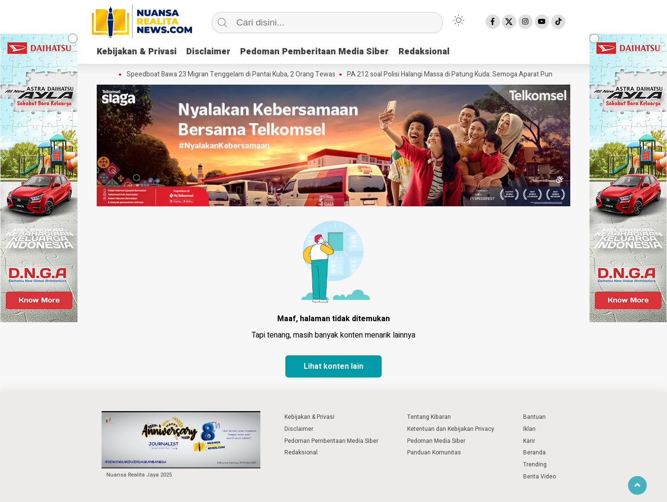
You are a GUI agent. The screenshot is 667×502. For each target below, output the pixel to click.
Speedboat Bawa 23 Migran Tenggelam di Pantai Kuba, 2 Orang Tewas (231, 74)
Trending (535, 464)
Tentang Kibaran (429, 417)
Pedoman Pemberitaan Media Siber (314, 51)
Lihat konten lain (333, 366)
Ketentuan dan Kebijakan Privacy (450, 429)
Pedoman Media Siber (436, 441)
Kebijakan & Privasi (137, 51)
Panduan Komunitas (434, 452)
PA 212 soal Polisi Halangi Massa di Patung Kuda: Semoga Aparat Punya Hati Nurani (470, 74)
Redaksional (423, 51)
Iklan (529, 429)
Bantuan (534, 417)
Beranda (534, 452)
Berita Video (539, 476)
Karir (529, 441)
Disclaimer (208, 51)
